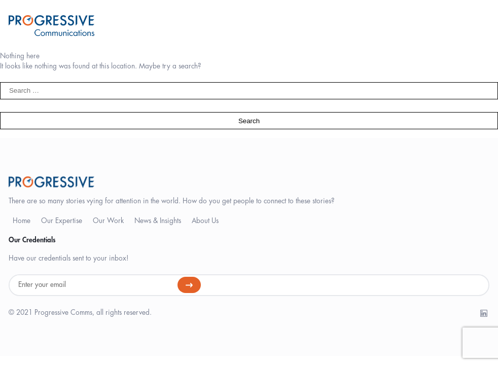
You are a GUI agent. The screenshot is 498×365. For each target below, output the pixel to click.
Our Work (108, 220)
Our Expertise (61, 220)
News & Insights (157, 220)
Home (21, 220)
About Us (205, 220)
